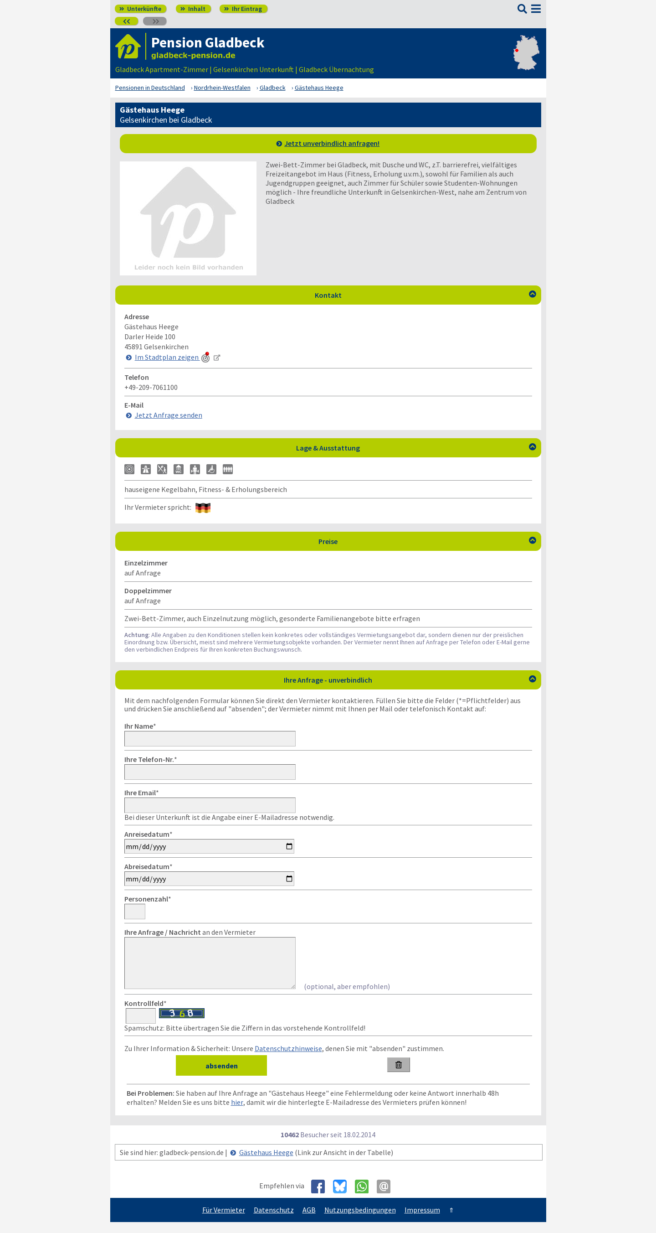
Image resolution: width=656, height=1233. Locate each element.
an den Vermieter (190, 932)
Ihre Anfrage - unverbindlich (410, 679)
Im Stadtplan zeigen (173, 357)
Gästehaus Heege (266, 1163)
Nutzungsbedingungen (360, 1220)
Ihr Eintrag (243, 9)
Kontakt (425, 295)
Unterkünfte (140, 9)
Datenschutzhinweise (288, 1059)
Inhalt (192, 9)
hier (237, 1113)
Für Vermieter (223, 1220)
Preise (427, 541)
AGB (309, 1220)
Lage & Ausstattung (416, 447)
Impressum (422, 1220)
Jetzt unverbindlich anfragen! (331, 143)
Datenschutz (274, 1220)
